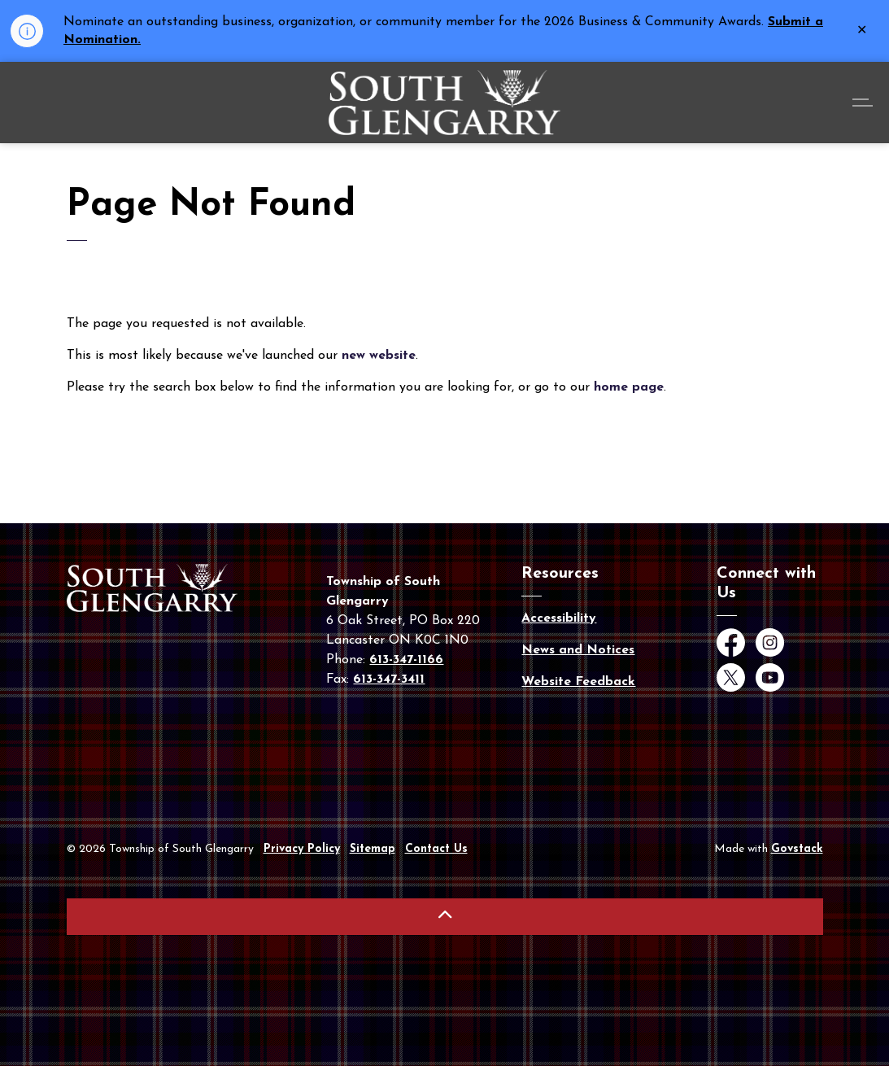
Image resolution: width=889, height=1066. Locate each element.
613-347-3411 (389, 679)
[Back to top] (445, 916)
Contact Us (436, 849)
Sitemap (372, 849)
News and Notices (577, 650)
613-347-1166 (406, 659)
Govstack (797, 849)
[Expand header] (864, 102)
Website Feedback (578, 681)
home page (629, 387)
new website (379, 355)
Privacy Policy (302, 849)
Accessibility (558, 618)
